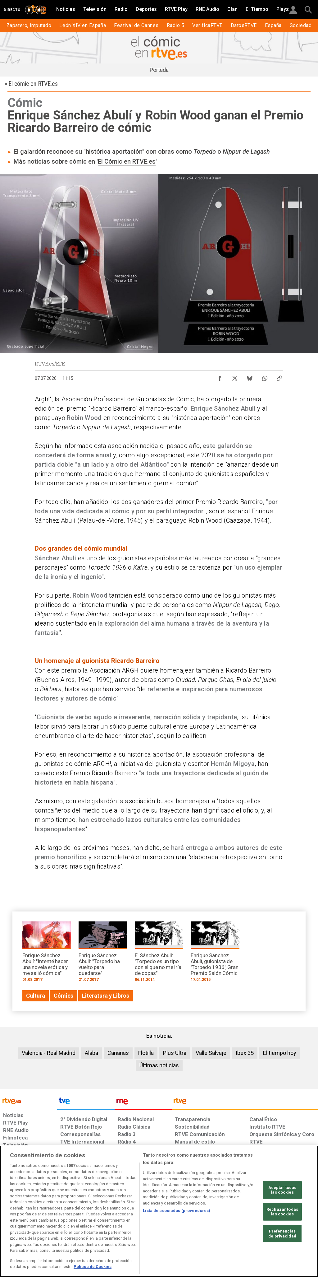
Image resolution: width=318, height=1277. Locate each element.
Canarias (118, 1053)
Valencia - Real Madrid (48, 1053)
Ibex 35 (245, 1053)
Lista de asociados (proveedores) (176, 1210)
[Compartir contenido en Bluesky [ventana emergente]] (249, 377)
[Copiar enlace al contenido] (279, 377)
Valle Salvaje (211, 1053)
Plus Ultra (174, 1053)
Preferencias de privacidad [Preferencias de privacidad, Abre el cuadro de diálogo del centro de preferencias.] (282, 1233)
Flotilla (146, 1053)
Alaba (91, 1053)
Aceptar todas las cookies (282, 1190)
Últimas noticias (159, 1065)
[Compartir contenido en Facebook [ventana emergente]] (219, 377)
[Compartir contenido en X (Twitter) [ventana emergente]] (234, 377)
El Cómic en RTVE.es (127, 161)
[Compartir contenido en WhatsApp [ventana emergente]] (264, 377)
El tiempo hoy (279, 1053)
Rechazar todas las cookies (282, 1212)
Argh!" (43, 399)
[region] (159, 1211)
